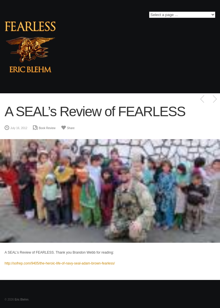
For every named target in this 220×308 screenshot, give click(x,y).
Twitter (79, 16)
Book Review (47, 128)
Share (71, 128)
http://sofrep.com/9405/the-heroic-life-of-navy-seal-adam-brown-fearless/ (60, 263)
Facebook (71, 16)
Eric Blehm (21, 299)
